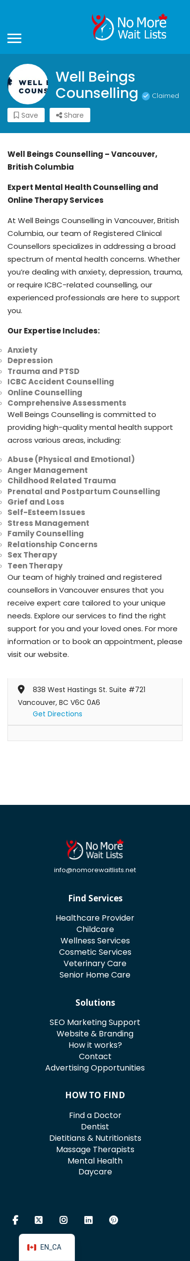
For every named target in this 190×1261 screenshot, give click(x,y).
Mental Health (95, 1161)
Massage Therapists (95, 1149)
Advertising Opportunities (95, 1068)
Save (26, 115)
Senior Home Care (95, 975)
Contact (95, 1056)
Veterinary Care (95, 963)
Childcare (95, 929)
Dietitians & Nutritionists (95, 1138)
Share (70, 115)
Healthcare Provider (95, 918)
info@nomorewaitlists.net (95, 870)
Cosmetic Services (95, 952)
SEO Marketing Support (95, 1022)
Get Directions (57, 714)
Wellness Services (95, 940)
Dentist (95, 1126)
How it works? (95, 1045)
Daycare (95, 1171)
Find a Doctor (95, 1115)
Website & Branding (95, 1033)
